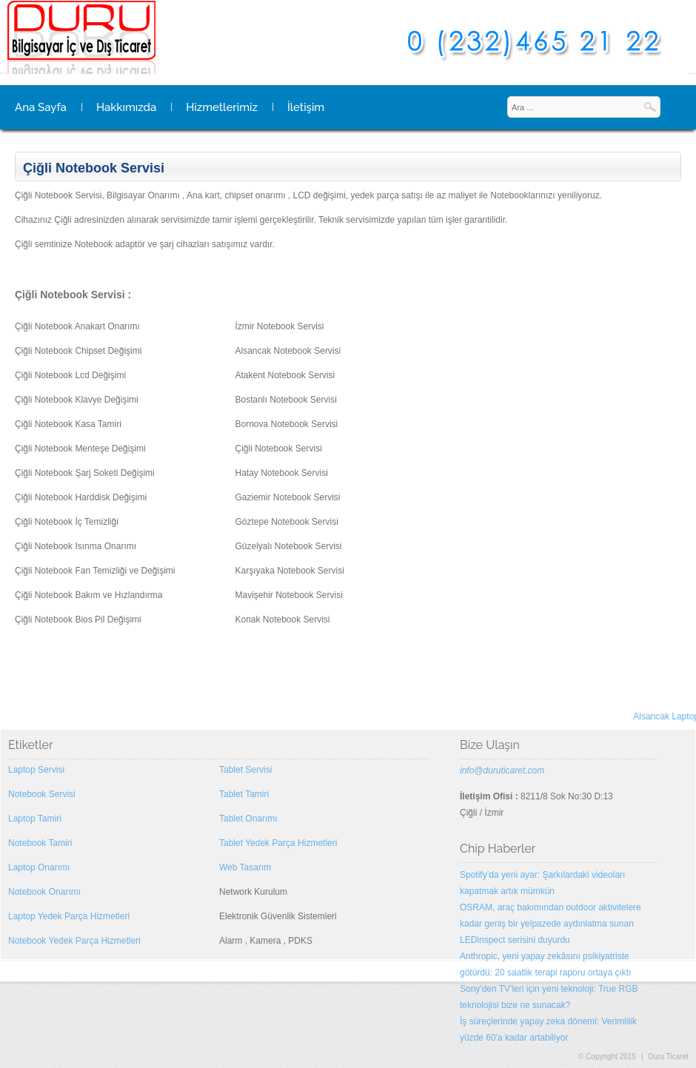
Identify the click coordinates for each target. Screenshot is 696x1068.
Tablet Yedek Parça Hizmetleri (278, 843)
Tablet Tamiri (244, 794)
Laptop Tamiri (34, 818)
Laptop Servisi (36, 770)
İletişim (305, 107)
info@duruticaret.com (502, 770)
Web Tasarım (245, 867)
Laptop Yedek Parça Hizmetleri (69, 916)
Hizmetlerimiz (222, 107)
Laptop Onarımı (39, 867)
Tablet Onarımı (248, 818)
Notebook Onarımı (44, 892)
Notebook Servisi (42, 794)
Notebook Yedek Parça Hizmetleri (74, 941)
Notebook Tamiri (40, 843)
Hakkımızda (126, 107)
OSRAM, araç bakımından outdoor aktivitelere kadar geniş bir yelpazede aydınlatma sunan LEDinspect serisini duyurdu (550, 923)
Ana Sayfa (41, 107)
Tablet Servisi (245, 770)
